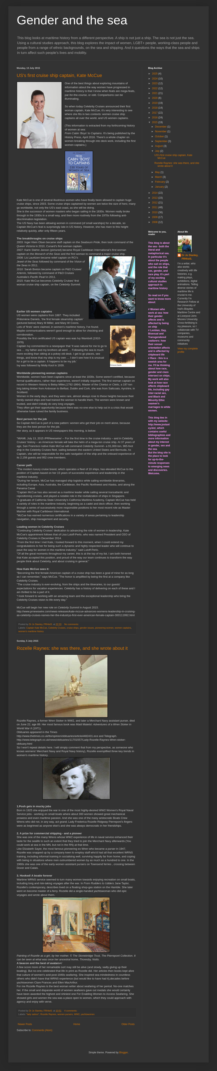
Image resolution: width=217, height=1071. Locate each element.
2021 (155, 93)
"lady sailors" (32, 1014)
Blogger (123, 1052)
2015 (155, 122)
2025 (155, 73)
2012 (155, 202)
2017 (155, 112)
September (161, 141)
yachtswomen (88, 1014)
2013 (155, 197)
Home (76, 1024)
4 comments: (71, 1010)
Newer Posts (25, 1024)
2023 (155, 83)
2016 (155, 117)
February (160, 181)
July (157, 151)
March (159, 177)
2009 (155, 217)
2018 (155, 107)
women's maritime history (31, 631)
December (161, 126)
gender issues (87, 628)
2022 (155, 88)
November (161, 131)
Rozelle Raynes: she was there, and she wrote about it (72, 648)
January (160, 186)
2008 (155, 222)
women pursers (65, 1014)
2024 (155, 78)
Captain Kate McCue (36, 628)
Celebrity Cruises (56, 628)
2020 (155, 98)
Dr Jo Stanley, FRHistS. (190, 257)
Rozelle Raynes (48, 1014)
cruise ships (73, 628)
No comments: (71, 624)
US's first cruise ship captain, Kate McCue (59, 75)
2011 (155, 207)
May (157, 172)
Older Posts (128, 1024)
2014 (155, 192)
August (159, 146)
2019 (155, 103)
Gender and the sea (72, 20)
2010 (155, 212)
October (160, 136)
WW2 (76, 1014)
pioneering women (104, 628)
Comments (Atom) (42, 1030)
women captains (123, 628)
